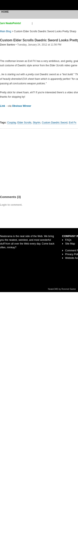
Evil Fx (72, 122)
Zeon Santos (7, 44)
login (35, 23)
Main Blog (5, 31)
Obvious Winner (21, 105)
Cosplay (11, 122)
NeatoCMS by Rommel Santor (62, 289)
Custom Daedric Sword (54, 122)
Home (5, 11)
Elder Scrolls (24, 122)
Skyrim (37, 122)
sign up (27, 23)
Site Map (70, 243)
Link (2, 105)
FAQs (68, 239)
